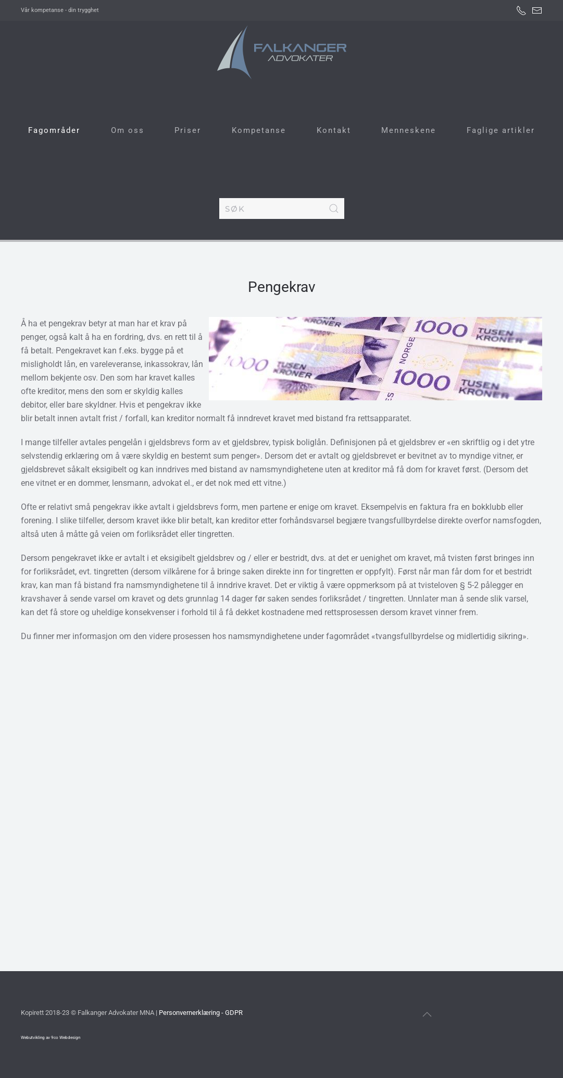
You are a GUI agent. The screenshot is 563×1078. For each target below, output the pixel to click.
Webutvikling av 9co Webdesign (50, 1037)
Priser (187, 130)
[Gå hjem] (281, 52)
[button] (427, 1014)
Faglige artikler (501, 130)
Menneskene (408, 130)
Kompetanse (259, 130)
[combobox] (281, 208)
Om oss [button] (127, 130)
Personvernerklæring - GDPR (201, 1012)
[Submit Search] (333, 208)
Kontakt (334, 130)
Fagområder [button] (54, 130)
